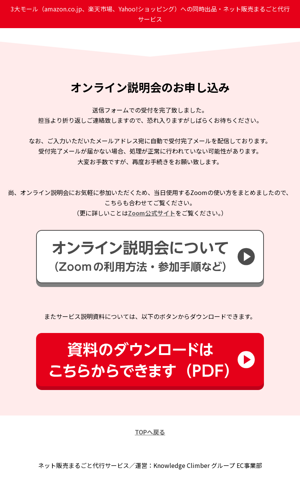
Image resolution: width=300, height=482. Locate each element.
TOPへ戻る (150, 431)
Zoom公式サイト (151, 212)
